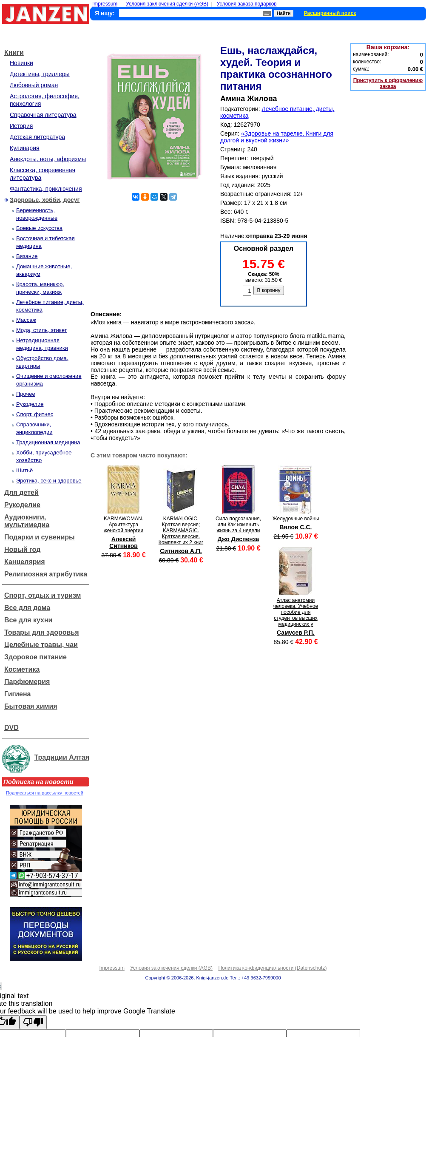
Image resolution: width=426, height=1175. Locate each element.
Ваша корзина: (387, 47)
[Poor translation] (33, 1022)
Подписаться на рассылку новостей (44, 792)
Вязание (26, 256)
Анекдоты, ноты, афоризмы (48, 159)
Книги (14, 52)
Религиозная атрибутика (45, 574)
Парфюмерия (27, 681)
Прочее (25, 394)
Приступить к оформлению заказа (388, 83)
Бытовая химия (30, 706)
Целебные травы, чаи (41, 644)
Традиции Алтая (61, 757)
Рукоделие (29, 404)
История (21, 125)
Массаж (26, 320)
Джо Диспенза (238, 539)
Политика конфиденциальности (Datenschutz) (272, 968)
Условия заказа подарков (247, 4)
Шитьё (24, 470)
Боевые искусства (39, 228)
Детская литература (37, 136)
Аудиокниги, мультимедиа (26, 521)
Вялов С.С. (295, 527)
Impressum (104, 4)
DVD (11, 727)
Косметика (22, 669)
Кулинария (25, 148)
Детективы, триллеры (40, 74)
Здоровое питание (35, 657)
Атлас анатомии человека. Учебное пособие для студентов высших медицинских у (295, 612)
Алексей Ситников (123, 542)
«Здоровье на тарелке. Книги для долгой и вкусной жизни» (276, 137)
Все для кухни (28, 620)
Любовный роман (34, 85)
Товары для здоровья (41, 632)
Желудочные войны (296, 519)
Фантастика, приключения (46, 188)
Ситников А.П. (181, 551)
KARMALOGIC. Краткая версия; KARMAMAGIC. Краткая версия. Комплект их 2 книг (181, 530)
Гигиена (17, 694)
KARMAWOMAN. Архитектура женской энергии (123, 525)
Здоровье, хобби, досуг (45, 199)
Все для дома (27, 607)
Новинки (21, 63)
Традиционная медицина (48, 442)
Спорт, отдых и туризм (42, 595)
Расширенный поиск (330, 13)
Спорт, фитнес (34, 414)
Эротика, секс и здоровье (49, 480)
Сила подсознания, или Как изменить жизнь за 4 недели (238, 525)
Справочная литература (43, 114)
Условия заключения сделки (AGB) (167, 4)
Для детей (21, 492)
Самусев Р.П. (296, 632)
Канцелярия (24, 561)
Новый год (22, 549)
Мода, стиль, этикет (41, 330)
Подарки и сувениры (39, 537)
